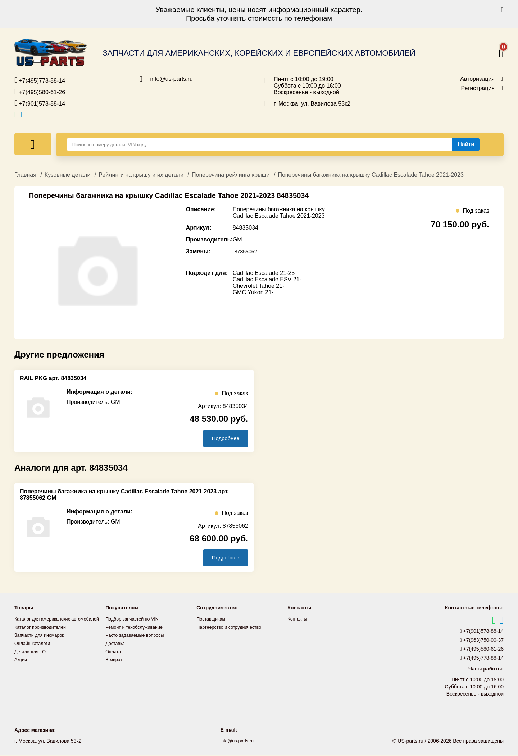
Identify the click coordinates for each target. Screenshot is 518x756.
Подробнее (222, 438)
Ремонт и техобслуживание (137, 628)
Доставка (116, 643)
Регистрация (478, 88)
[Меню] (32, 144)
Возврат (114, 659)
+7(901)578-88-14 (39, 103)
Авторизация (477, 79)
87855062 (247, 251)
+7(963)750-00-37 (482, 641)
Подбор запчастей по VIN (135, 620)
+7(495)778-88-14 (39, 80)
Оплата (114, 651)
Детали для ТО (31, 659)
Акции (21, 667)
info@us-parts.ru (171, 79)
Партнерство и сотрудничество (232, 628)
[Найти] (466, 144)
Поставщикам (212, 620)
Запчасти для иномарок (42, 643)
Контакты (298, 620)
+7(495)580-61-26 (39, 92)
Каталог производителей (43, 636)
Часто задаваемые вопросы (138, 636)
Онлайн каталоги (34, 651)
